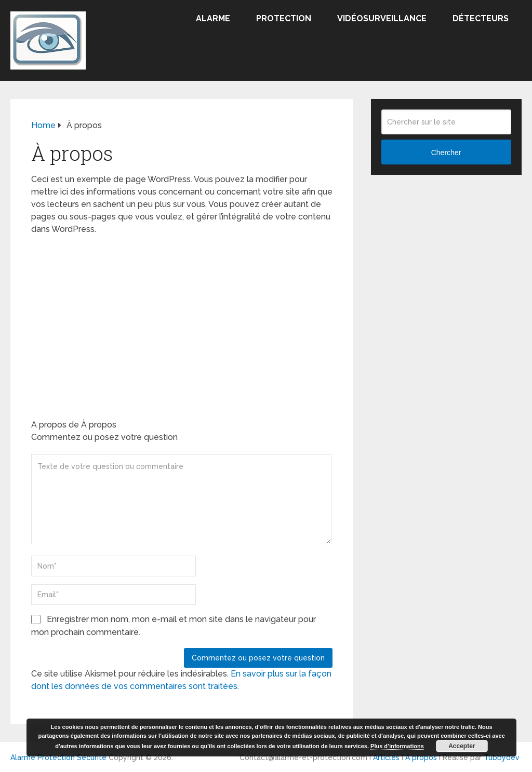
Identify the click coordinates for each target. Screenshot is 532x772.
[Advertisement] (181, 318)
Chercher (446, 152)
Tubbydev (502, 757)
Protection (283, 18)
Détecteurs (481, 18)
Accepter (461, 746)
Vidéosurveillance (382, 18)
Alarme (213, 18)
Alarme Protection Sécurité (58, 757)
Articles (386, 757)
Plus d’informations (397, 746)
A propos (421, 757)
